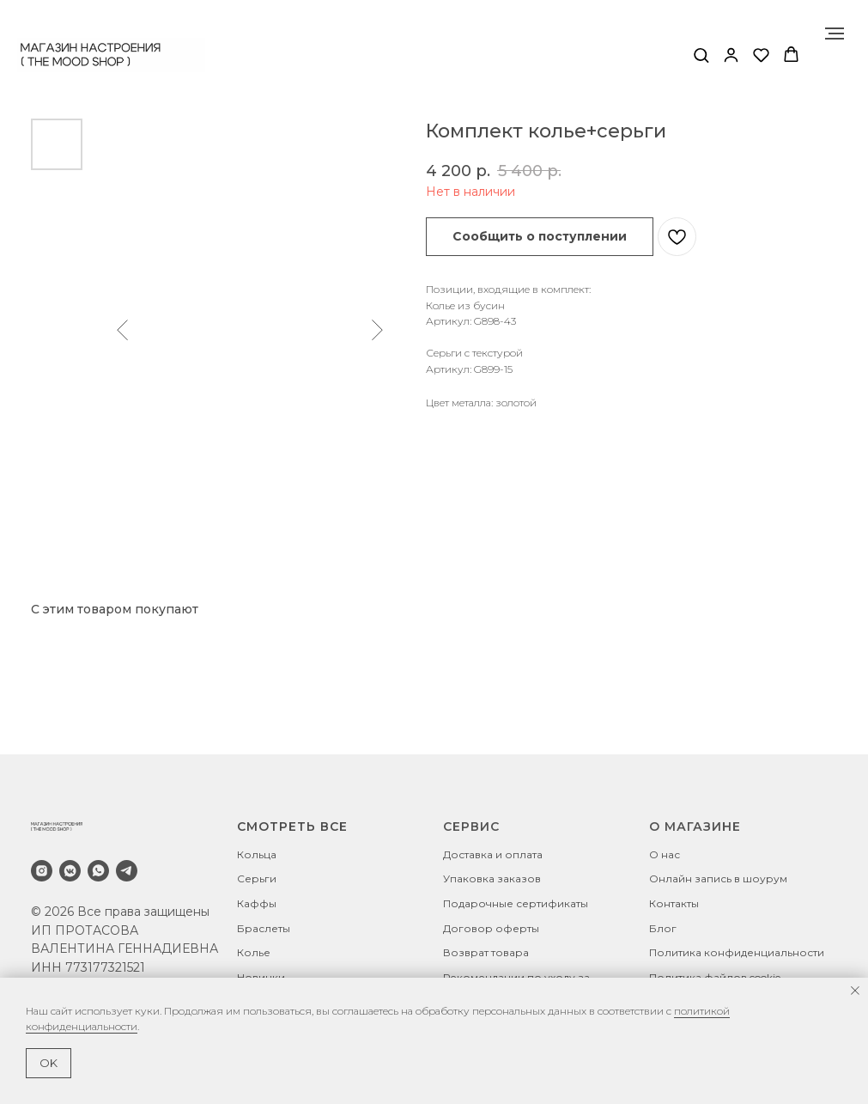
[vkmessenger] (70, 870)
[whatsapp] (98, 870)
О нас (664, 854)
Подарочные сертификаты (515, 903)
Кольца (256, 854)
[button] (701, 54)
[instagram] (41, 870)
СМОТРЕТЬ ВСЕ (292, 826)
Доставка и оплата (493, 854)
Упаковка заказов (492, 878)
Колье (253, 952)
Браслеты (263, 928)
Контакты (674, 903)
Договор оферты (491, 928)
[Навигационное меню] (834, 33)
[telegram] (126, 870)
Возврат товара (486, 952)
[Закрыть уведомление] (855, 990)
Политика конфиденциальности (736, 952)
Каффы (256, 903)
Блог (663, 928)
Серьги (256, 878)
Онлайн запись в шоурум (718, 878)
